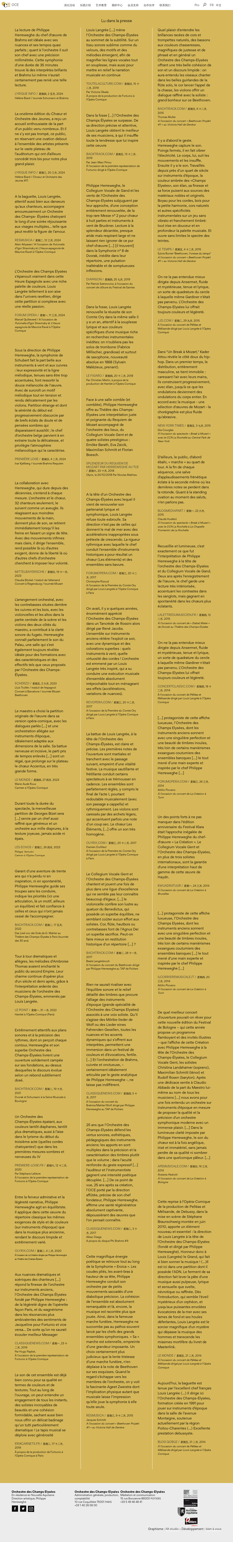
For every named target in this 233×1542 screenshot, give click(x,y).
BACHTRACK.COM (99, 953)
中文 (218, 5)
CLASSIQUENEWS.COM (103, 1093)
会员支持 (133, 5)
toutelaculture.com (103, 83)
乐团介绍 (85, 5)
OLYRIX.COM (95, 843)
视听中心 (117, 5)
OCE (15, 5)
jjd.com (164, 320)
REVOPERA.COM (98, 702)
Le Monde (22, 779)
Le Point (21, 1010)
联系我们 (165, 5)
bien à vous (213, 1529)
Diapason (94, 279)
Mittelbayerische (29, 572)
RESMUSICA (95, 1415)
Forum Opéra (26, 315)
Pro (197, 5)
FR (212, 5)
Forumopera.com (173, 781)
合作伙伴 (149, 5)
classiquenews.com (32, 1343)
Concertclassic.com (175, 686)
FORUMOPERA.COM (101, 573)
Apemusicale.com (172, 1166)
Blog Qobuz (167, 1442)
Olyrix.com (24, 1251)
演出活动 (69, 5)
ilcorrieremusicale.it (176, 977)
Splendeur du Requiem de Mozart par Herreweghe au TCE (112, 465)
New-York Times (171, 425)
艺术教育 (101, 5)
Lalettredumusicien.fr (177, 615)
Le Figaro (94, 375)
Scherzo (22, 683)
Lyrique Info (25, 93)
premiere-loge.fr (29, 1165)
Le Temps (165, 249)
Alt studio (172, 1529)
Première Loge (26, 459)
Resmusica (23, 240)
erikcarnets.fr (27, 1443)
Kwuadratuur (169, 885)
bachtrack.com (28, 925)
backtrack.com (99, 154)
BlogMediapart (170, 510)
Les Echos (23, 847)
